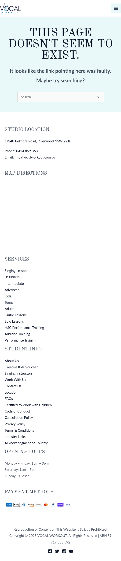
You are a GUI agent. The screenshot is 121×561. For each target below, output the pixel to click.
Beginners (12, 277)
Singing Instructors (19, 373)
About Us (12, 361)
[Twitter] (57, 551)
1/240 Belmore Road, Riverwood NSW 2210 (38, 141)
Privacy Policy (15, 424)
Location (11, 392)
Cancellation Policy (19, 418)
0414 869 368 (27, 151)
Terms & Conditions (19, 430)
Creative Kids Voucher (21, 367)
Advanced (12, 290)
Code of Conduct (17, 411)
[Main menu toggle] (116, 8)
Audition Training (17, 334)
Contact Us (13, 386)
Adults (9, 309)
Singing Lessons (16, 271)
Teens (9, 302)
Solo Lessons (14, 321)
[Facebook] (50, 551)
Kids (8, 296)
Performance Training (20, 340)
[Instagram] (64, 551)
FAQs (9, 399)
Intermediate (14, 284)
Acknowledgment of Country (26, 443)
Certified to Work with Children (28, 405)
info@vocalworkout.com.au (35, 157)
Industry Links (15, 437)
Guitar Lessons (15, 315)
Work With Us (15, 380)
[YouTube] (71, 551)
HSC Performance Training (24, 328)
